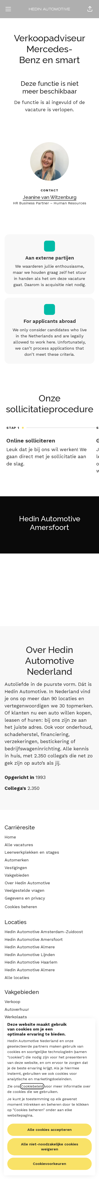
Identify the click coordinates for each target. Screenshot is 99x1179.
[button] (89, 9)
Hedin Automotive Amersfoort (34, 939)
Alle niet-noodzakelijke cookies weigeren (49, 1146)
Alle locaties (17, 977)
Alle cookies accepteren (49, 1129)
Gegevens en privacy (25, 898)
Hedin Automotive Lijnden (30, 954)
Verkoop (12, 1001)
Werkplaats (16, 1016)
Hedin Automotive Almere (30, 946)
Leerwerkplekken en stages (32, 852)
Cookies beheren (21, 906)
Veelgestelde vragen (24, 890)
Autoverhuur (17, 1009)
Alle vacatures (19, 844)
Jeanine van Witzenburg (49, 197)
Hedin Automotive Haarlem (31, 962)
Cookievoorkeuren (49, 1164)
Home (10, 837)
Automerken (17, 860)
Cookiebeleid (32, 1086)
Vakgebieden (17, 875)
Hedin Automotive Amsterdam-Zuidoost (44, 931)
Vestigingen (16, 867)
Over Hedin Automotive (27, 882)
